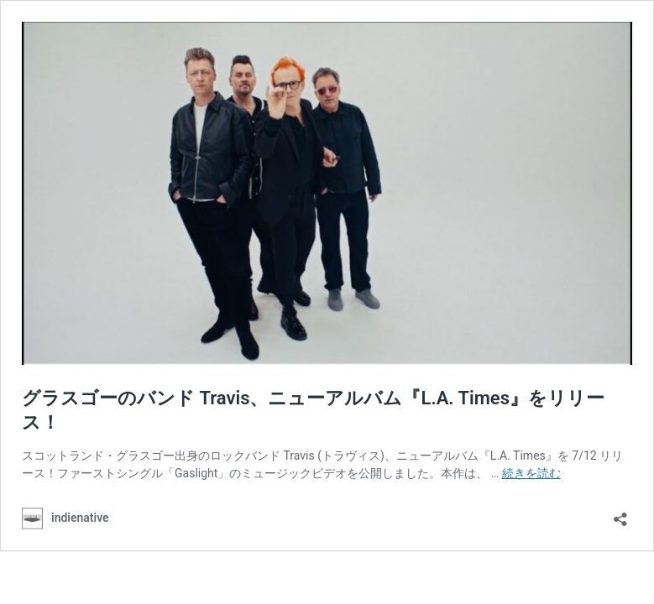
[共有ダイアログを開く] (620, 514)
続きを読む (531, 473)
